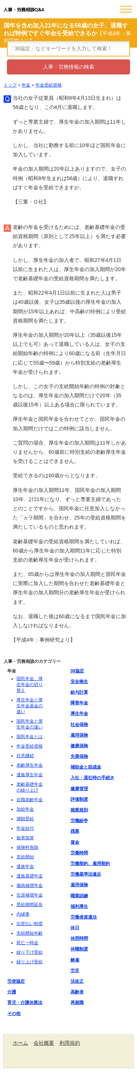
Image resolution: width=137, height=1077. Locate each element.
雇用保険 (79, 735)
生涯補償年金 (29, 895)
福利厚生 (79, 906)
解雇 (75, 960)
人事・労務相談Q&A (24, 10)
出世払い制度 (29, 923)
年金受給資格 (48, 85)
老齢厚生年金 (29, 765)
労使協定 (16, 981)
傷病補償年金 (29, 885)
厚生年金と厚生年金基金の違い (29, 705)
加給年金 (25, 809)
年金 (26, 85)
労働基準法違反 (86, 874)
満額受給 (25, 818)
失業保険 (79, 756)
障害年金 (79, 702)
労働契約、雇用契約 (90, 863)
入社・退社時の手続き (92, 777)
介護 (11, 991)
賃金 (75, 842)
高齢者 (77, 991)
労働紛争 (79, 820)
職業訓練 (79, 895)
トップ (10, 85)
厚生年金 (79, 713)
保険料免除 (27, 847)
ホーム (20, 1043)
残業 (75, 831)
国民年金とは (29, 736)
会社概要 (44, 1043)
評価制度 (79, 799)
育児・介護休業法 (24, 1002)
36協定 (77, 670)
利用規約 (70, 1043)
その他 (13, 1013)
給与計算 (79, 692)
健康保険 (79, 745)
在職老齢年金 (29, 799)
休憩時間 (79, 938)
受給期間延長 (29, 904)
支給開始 (25, 856)
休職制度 (79, 949)
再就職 (77, 1002)
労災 (75, 970)
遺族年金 (25, 866)
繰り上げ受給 (29, 961)
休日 (75, 927)
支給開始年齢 (29, 933)
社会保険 (79, 724)
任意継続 (25, 755)
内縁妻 (23, 914)
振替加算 (25, 837)
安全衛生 (79, 681)
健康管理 (79, 788)
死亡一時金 (27, 942)
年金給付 (25, 828)
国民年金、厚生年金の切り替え (29, 684)
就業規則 (79, 810)
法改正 (77, 981)
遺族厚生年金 (29, 774)
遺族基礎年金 (29, 876)
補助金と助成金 (86, 767)
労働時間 (79, 852)
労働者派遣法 (84, 917)
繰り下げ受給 (29, 952)
